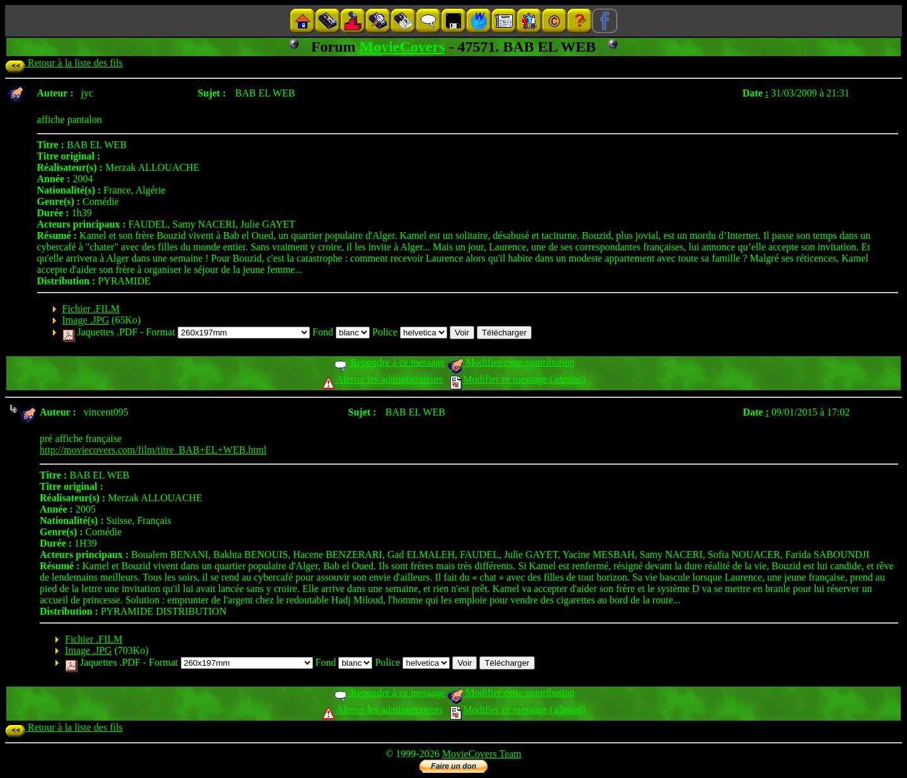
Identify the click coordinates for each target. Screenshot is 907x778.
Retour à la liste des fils (64, 62)
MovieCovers (402, 46)
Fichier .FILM (91, 308)
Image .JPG (86, 320)
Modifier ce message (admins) (517, 379)
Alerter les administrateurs (382, 379)
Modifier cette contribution (510, 362)
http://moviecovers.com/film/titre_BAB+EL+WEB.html (153, 449)
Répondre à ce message (389, 362)
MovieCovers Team (482, 753)
